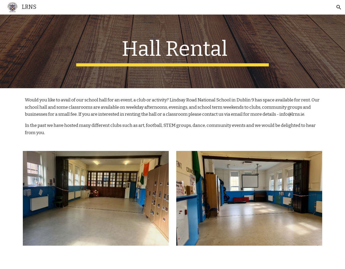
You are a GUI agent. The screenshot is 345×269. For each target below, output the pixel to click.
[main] (172, 51)
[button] (339, 7)
